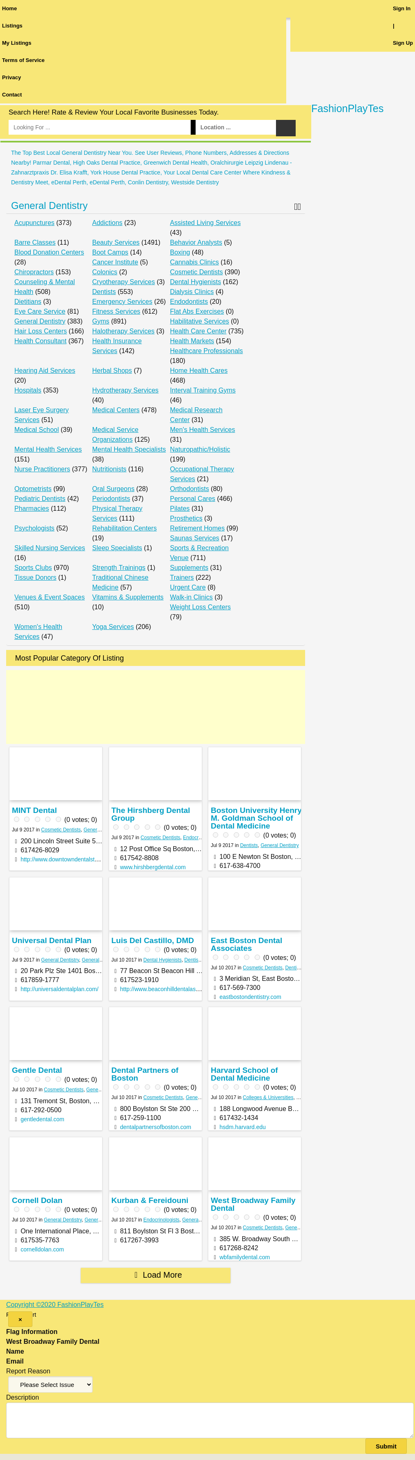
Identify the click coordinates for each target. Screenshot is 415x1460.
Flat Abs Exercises (197, 311)
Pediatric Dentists (40, 498)
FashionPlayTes (347, 108)
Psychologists (34, 528)
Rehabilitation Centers (124, 528)
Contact (12, 95)
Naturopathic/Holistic (200, 449)
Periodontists (111, 498)
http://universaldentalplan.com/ (59, 989)
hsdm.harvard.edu (242, 1127)
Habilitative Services (199, 321)
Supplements (189, 567)
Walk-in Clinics (191, 597)
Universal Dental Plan (51, 940)
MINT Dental (34, 810)
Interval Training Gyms (203, 390)
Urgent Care (188, 587)
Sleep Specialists (117, 547)
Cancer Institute (115, 262)
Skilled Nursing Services (49, 547)
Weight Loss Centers (200, 607)
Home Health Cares (199, 370)
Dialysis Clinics (192, 291)
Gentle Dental (37, 1070)
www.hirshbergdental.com (153, 867)
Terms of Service (23, 60)
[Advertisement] (155, 707)
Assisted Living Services (205, 222)
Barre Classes (34, 242)
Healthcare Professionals (206, 350)
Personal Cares (192, 498)
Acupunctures (34, 222)
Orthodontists (189, 488)
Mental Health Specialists (129, 449)
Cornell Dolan (37, 1200)
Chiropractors (34, 272)
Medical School (36, 429)
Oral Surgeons (113, 488)
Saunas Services (194, 538)
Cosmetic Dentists (196, 272)
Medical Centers (116, 409)
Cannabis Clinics (194, 262)
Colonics (104, 272)
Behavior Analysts (196, 242)
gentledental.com (42, 1119)
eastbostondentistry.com (250, 997)
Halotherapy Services (123, 331)
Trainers (182, 577)
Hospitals (27, 390)
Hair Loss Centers (40, 331)
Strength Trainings (119, 567)
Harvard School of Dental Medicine (244, 1074)
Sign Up (403, 43)
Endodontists (189, 301)
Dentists (104, 291)
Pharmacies (31, 508)
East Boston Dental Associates (246, 944)
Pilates (180, 508)
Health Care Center (198, 331)
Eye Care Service (40, 311)
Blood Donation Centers (49, 252)
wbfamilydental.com (244, 1257)
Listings (12, 26)
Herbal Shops (112, 370)
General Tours (99, 1220)
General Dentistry (49, 205)
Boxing (180, 252)
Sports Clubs (33, 567)
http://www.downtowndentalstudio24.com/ (73, 859)
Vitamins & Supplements (128, 597)
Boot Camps (110, 252)
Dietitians (27, 301)
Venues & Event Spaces (49, 597)
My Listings (17, 43)
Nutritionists (109, 469)
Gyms (100, 321)
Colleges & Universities (268, 1097)
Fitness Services (116, 311)
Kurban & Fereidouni (149, 1200)
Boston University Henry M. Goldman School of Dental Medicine (256, 818)
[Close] (20, 1319)
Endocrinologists (201, 837)
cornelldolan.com (42, 1249)
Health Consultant (40, 340)
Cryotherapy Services (123, 281)
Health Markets (192, 340)
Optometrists (33, 488)
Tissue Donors (35, 577)
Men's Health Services (202, 429)
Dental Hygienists (195, 281)
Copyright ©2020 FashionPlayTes (55, 1304)
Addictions (107, 222)
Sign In (401, 8)
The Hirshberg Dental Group (150, 814)
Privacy (11, 77)
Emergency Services (122, 301)
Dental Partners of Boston (144, 1074)
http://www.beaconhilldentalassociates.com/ (175, 989)
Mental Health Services (48, 449)
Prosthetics (186, 518)
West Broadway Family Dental (253, 1204)
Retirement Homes (197, 528)
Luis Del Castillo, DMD (152, 940)
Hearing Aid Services (44, 370)
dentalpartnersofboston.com (156, 1127)
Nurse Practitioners (42, 469)
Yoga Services (113, 626)
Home (9, 8)
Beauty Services (116, 242)
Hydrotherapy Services (125, 390)
